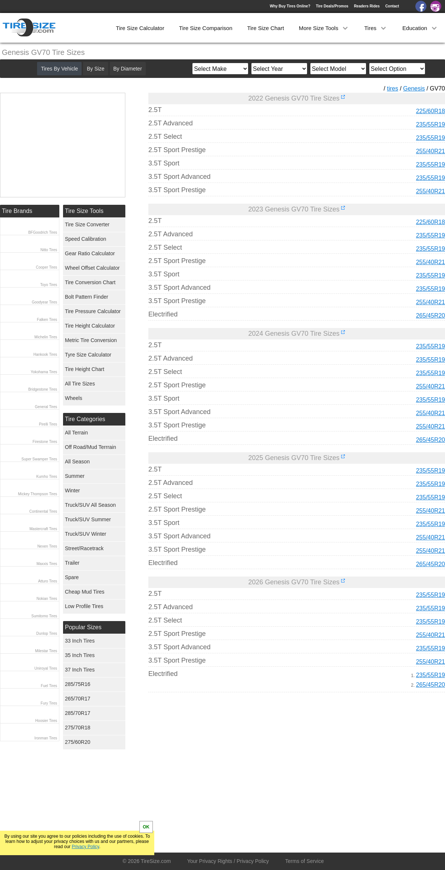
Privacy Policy (85, 846)
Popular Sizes (83, 627)
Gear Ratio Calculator (90, 253)
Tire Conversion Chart (90, 282)
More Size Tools (324, 28)
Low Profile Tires (84, 606)
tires (392, 88)
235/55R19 (430, 124)
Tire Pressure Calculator (93, 311)
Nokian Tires (46, 599)
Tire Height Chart (84, 369)
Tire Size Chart (265, 28)
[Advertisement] (283, 767)
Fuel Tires (49, 686)
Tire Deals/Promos (332, 6)
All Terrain (76, 433)
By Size (95, 69)
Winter (72, 490)
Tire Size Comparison (206, 28)
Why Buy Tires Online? (290, 6)
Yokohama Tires (44, 372)
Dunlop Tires (46, 633)
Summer (75, 476)
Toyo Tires (48, 285)
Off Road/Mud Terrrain (90, 447)
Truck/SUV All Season (90, 505)
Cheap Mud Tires (85, 592)
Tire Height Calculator (90, 326)
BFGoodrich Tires (42, 232)
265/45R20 (430, 315)
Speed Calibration (85, 239)
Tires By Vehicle (59, 69)
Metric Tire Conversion (91, 340)
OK (146, 827)
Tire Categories (85, 419)
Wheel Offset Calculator (92, 268)
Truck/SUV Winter (85, 534)
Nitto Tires (48, 250)
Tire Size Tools (84, 211)
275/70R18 (77, 728)
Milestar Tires (46, 651)
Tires (376, 28)
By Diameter (127, 69)
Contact (392, 6)
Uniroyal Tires (45, 668)
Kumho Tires (46, 477)
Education (420, 28)
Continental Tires (43, 511)
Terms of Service (304, 861)
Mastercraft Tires (43, 529)
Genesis (414, 88)
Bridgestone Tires (42, 389)
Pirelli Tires (48, 424)
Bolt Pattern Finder (86, 297)
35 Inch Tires (80, 655)
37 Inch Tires (80, 670)
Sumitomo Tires (44, 616)
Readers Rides (366, 6)
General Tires (46, 407)
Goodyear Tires (44, 302)
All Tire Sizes (80, 384)
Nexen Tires (47, 546)
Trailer (72, 563)
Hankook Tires (45, 354)
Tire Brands (17, 211)
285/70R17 (77, 713)
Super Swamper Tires (39, 459)
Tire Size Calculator (140, 28)
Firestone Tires (45, 442)
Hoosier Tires (46, 721)
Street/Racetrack (84, 548)
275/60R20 (77, 742)
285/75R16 (77, 684)
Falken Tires (47, 320)
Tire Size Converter (87, 224)
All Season (77, 461)
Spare (72, 577)
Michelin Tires (45, 337)
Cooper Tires (46, 267)
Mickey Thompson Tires (37, 494)
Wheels (73, 398)
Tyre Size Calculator (88, 355)
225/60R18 (430, 111)
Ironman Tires (45, 738)
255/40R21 (430, 151)
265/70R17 (77, 699)
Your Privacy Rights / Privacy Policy (228, 861)
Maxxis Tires (46, 564)
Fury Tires (49, 703)
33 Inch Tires (80, 641)
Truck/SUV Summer (88, 519)
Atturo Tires (47, 581)
